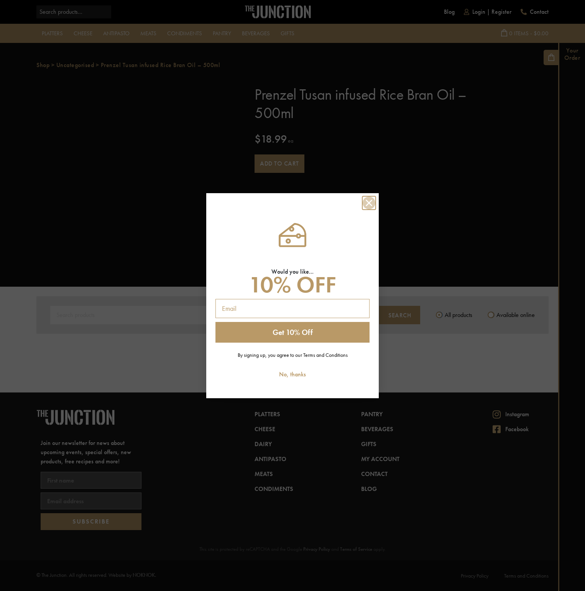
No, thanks (292, 374)
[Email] (292, 308)
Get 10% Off (293, 332)
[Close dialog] (369, 203)
